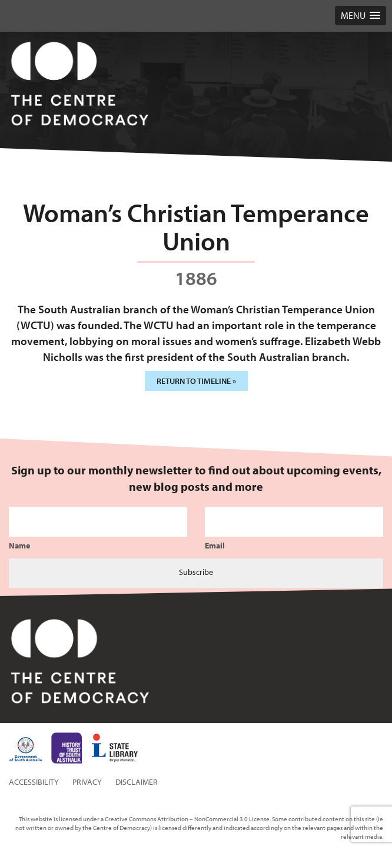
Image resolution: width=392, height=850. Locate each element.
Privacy (87, 782)
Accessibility (34, 782)
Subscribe (196, 572)
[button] (360, 15)
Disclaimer (136, 782)
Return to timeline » (196, 381)
